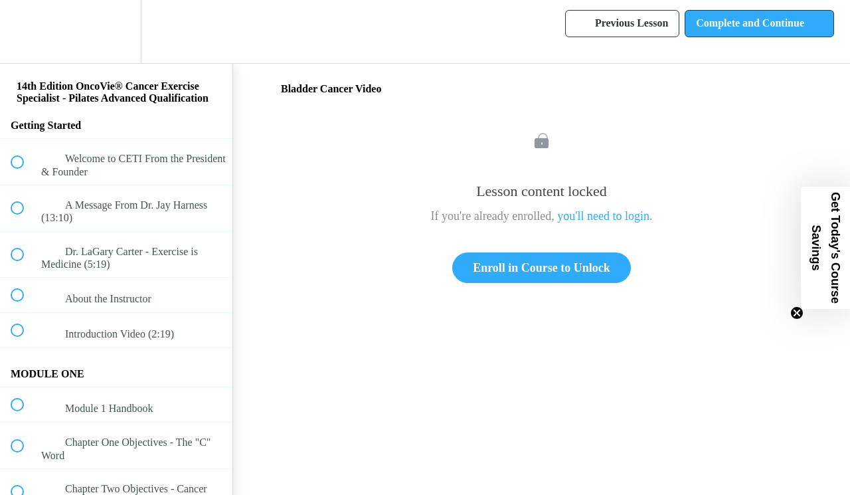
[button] (24, 31)
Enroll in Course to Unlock (541, 267)
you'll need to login (603, 216)
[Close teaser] (797, 313)
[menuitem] (116, 31)
